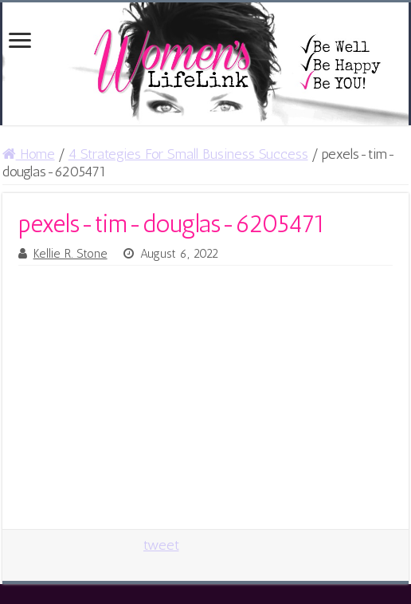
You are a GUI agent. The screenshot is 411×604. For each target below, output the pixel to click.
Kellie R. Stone (70, 254)
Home (28, 154)
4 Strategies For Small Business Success (188, 154)
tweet (161, 545)
